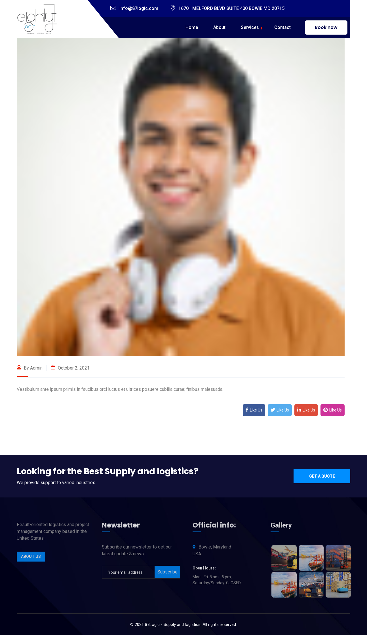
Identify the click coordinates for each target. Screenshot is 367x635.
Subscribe (167, 574)
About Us (31, 558)
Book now (326, 27)
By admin (30, 368)
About (219, 27)
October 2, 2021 (70, 368)
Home (191, 27)
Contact (282, 27)
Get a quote (322, 476)
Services (250, 27)
